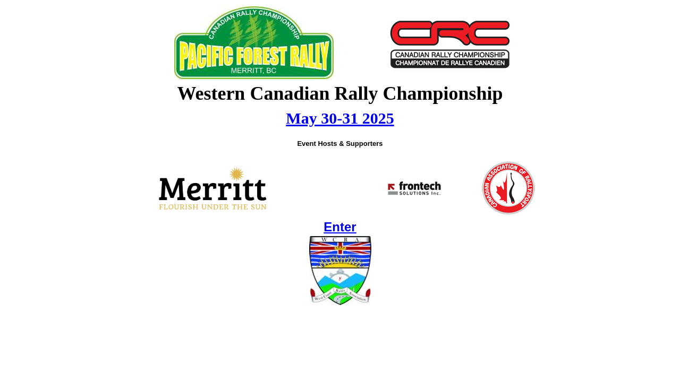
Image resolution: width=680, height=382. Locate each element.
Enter (340, 227)
